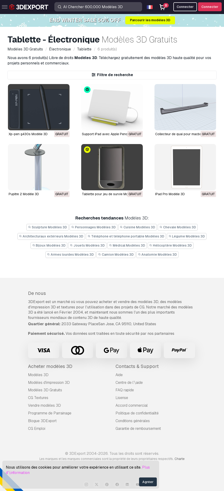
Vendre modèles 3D (44, 405)
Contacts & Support (137, 366)
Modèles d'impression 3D (49, 382)
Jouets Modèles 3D (87, 245)
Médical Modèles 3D (127, 245)
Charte (180, 459)
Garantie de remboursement (138, 428)
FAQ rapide (125, 390)
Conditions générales (133, 420)
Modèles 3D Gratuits (45, 390)
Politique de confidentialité (137, 413)
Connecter (209, 7)
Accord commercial (132, 405)
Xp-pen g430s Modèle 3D (28, 134)
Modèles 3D (38, 374)
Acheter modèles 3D (50, 366)
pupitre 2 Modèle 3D (24, 194)
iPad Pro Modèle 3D (170, 194)
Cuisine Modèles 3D (137, 227)
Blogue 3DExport (42, 420)
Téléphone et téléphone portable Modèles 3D (126, 236)
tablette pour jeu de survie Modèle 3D (111, 194)
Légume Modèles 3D (186, 236)
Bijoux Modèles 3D (49, 245)
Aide (119, 374)
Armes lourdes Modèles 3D (70, 254)
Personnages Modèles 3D (93, 227)
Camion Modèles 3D (116, 254)
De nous (37, 293)
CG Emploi (36, 428)
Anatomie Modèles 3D (157, 254)
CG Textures (38, 397)
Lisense (122, 397)
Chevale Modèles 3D (177, 227)
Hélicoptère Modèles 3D (170, 245)
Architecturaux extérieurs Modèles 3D (51, 236)
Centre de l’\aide (129, 382)
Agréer (148, 482)
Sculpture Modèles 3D (47, 227)
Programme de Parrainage (49, 413)
